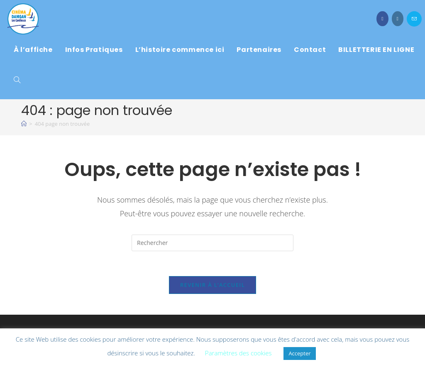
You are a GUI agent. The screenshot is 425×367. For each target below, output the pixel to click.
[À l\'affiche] (24, 123)
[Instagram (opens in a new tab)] (397, 18)
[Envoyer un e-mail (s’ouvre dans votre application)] (414, 19)
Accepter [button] (299, 353)
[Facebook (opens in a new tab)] (382, 18)
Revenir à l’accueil (212, 285)
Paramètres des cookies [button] (238, 353)
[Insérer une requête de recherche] (212, 243)
